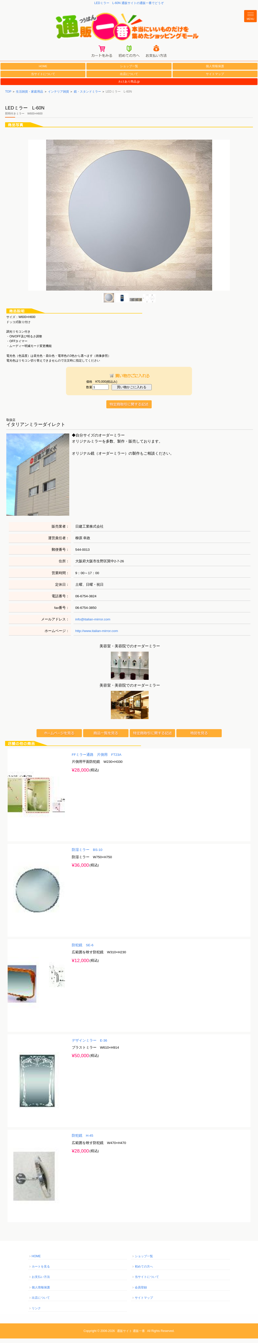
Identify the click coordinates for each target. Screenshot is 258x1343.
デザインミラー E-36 (89, 1045)
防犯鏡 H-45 (82, 1140)
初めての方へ (144, 1271)
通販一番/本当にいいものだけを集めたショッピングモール (129, 28)
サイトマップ (215, 78)
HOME (43, 70)
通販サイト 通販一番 (131, 1335)
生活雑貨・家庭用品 (29, 96)
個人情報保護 (215, 71)
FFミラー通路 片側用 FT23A (96, 759)
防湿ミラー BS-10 (87, 854)
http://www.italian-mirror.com (96, 635)
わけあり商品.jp (129, 86)
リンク (36, 1313)
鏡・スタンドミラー (87, 96)
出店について (129, 78)
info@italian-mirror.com (92, 624)
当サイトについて (43, 78)
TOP (8, 96)
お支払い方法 (41, 1281)
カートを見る (41, 1271)
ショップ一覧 (129, 71)
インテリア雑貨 (58, 96)
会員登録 (141, 1292)
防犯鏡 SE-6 (82, 950)
